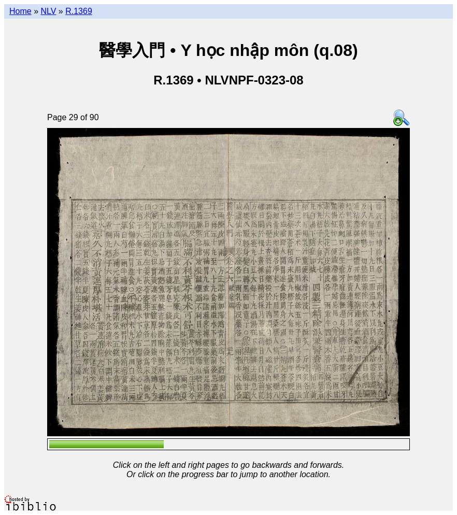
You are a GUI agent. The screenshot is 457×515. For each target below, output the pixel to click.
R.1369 (78, 11)
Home (20, 11)
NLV (48, 11)
